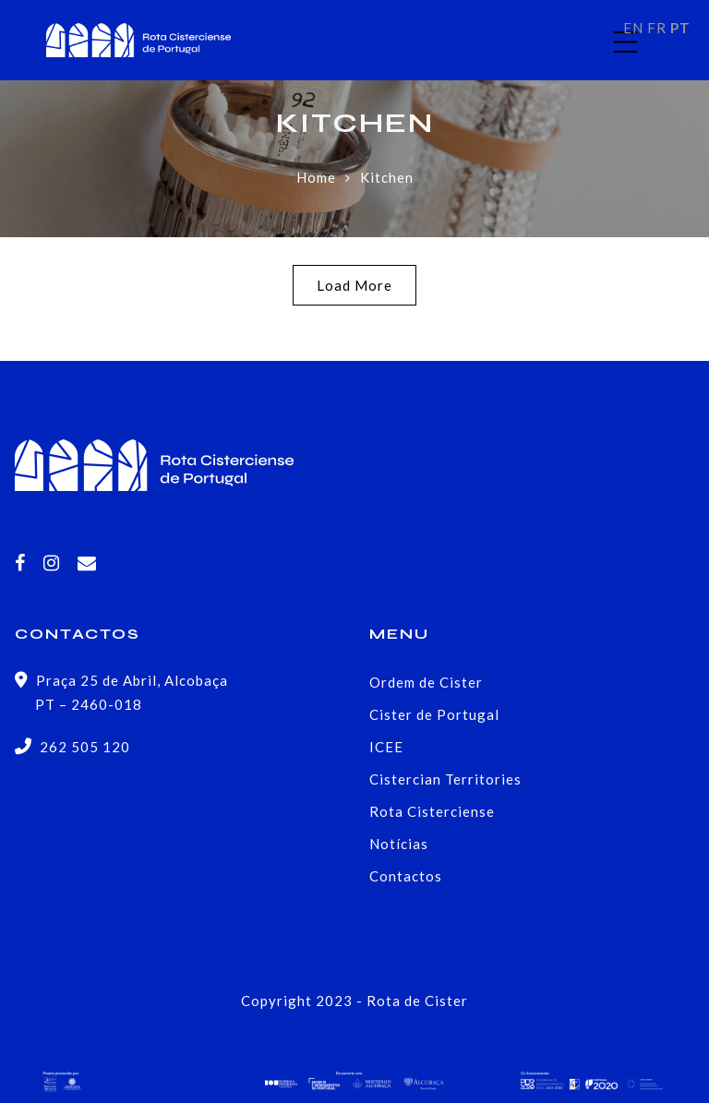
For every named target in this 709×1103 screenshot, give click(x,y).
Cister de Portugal (434, 714)
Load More (354, 285)
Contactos (405, 876)
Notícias (398, 843)
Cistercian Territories (445, 779)
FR (657, 27)
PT (680, 27)
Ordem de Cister (426, 682)
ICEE (386, 746)
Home (316, 177)
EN (633, 27)
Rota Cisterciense (432, 811)
